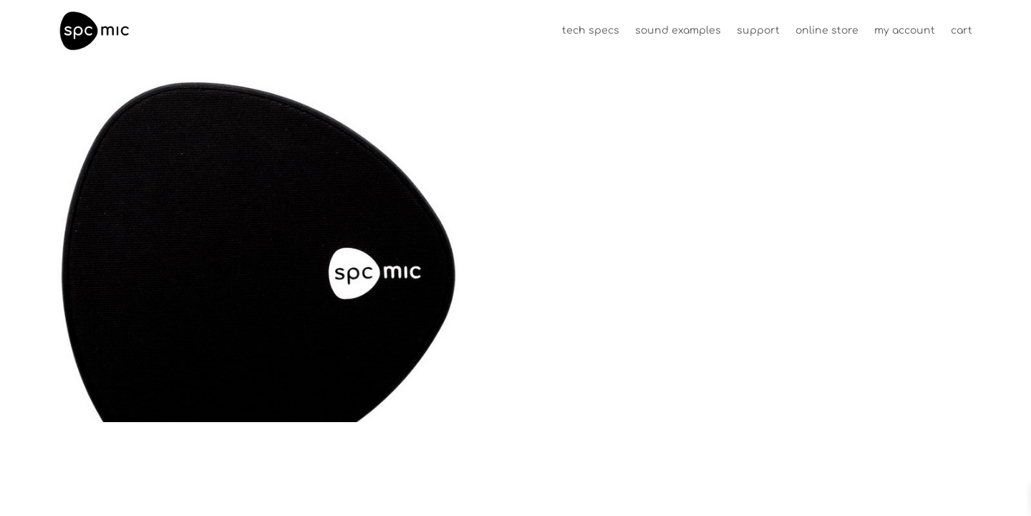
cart (961, 30)
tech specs (590, 30)
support (758, 30)
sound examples (678, 30)
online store (826, 30)
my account (904, 30)
